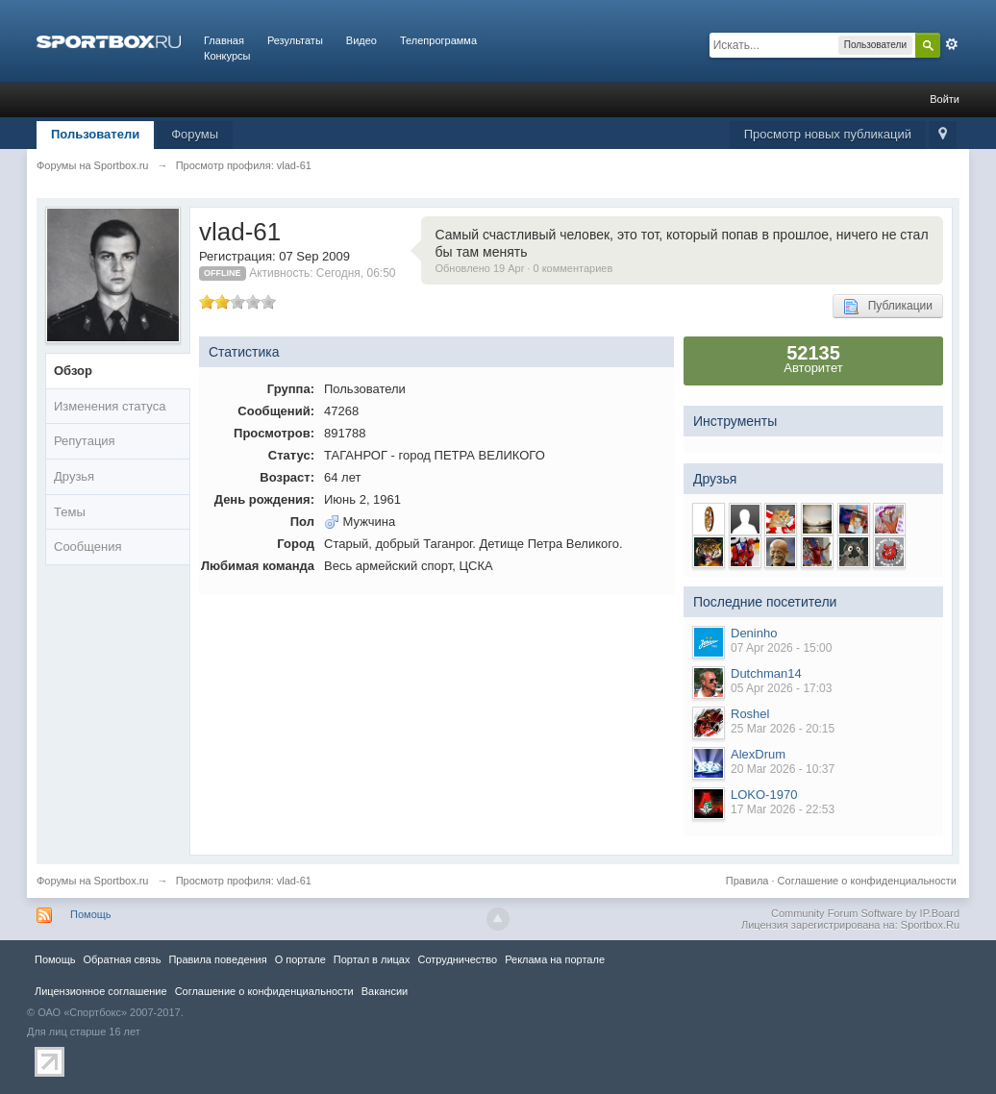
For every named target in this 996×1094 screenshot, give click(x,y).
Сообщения (88, 546)
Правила (747, 880)
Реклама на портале (555, 959)
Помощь (91, 914)
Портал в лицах (372, 959)
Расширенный (951, 44)
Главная (224, 40)
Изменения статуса (109, 406)
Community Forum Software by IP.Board (865, 913)
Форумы (194, 134)
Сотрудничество (457, 959)
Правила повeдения (217, 959)
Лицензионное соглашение (101, 991)
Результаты (295, 40)
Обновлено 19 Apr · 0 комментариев (524, 268)
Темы (70, 512)
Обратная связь (122, 959)
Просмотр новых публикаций (827, 134)
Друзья (74, 476)
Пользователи (95, 134)
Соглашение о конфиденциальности (867, 880)
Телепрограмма (438, 40)
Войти (944, 99)
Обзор (73, 370)
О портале (300, 959)
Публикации (888, 306)
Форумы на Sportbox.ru (93, 880)
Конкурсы (227, 56)
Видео (361, 40)
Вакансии (384, 991)
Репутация (84, 441)
